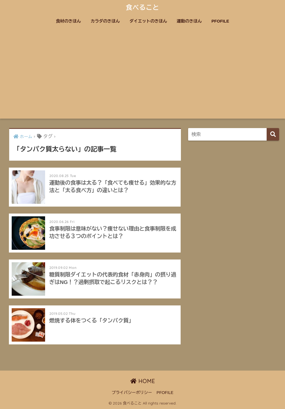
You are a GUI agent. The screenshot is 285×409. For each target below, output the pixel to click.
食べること (142, 7)
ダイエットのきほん (148, 21)
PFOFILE (220, 21)
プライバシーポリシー (132, 392)
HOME (142, 381)
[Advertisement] (142, 77)
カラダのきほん (105, 21)
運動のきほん (189, 21)
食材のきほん (68, 21)
